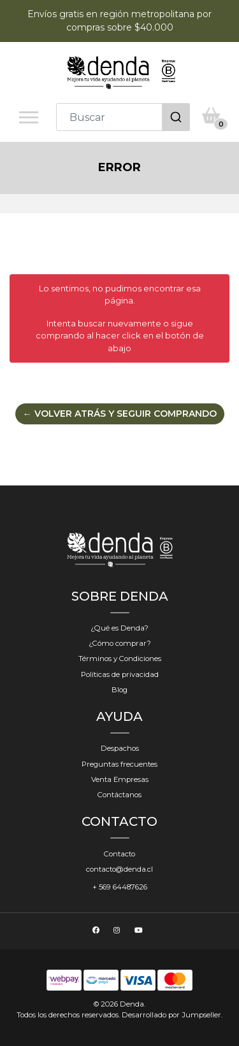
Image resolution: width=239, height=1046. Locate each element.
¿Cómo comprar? (120, 643)
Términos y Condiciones (119, 658)
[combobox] (123, 117)
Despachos (120, 748)
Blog (119, 689)
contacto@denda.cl (119, 869)
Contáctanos (119, 794)
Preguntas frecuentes (119, 764)
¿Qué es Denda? (119, 628)
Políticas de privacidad (120, 674)
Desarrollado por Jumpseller (171, 1014)
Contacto (119, 853)
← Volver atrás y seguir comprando (120, 413)
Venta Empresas (119, 779)
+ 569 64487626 (119, 886)
